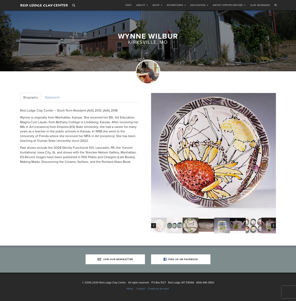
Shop (157, 5)
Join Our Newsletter (115, 259)
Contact (140, 288)
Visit (128, 5)
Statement (52, 97)
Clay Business (260, 5)
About (142, 5)
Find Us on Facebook (181, 259)
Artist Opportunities (229, 5)
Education (199, 5)
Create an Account (158, 288)
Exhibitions (176, 5)
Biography (30, 97)
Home (129, 288)
